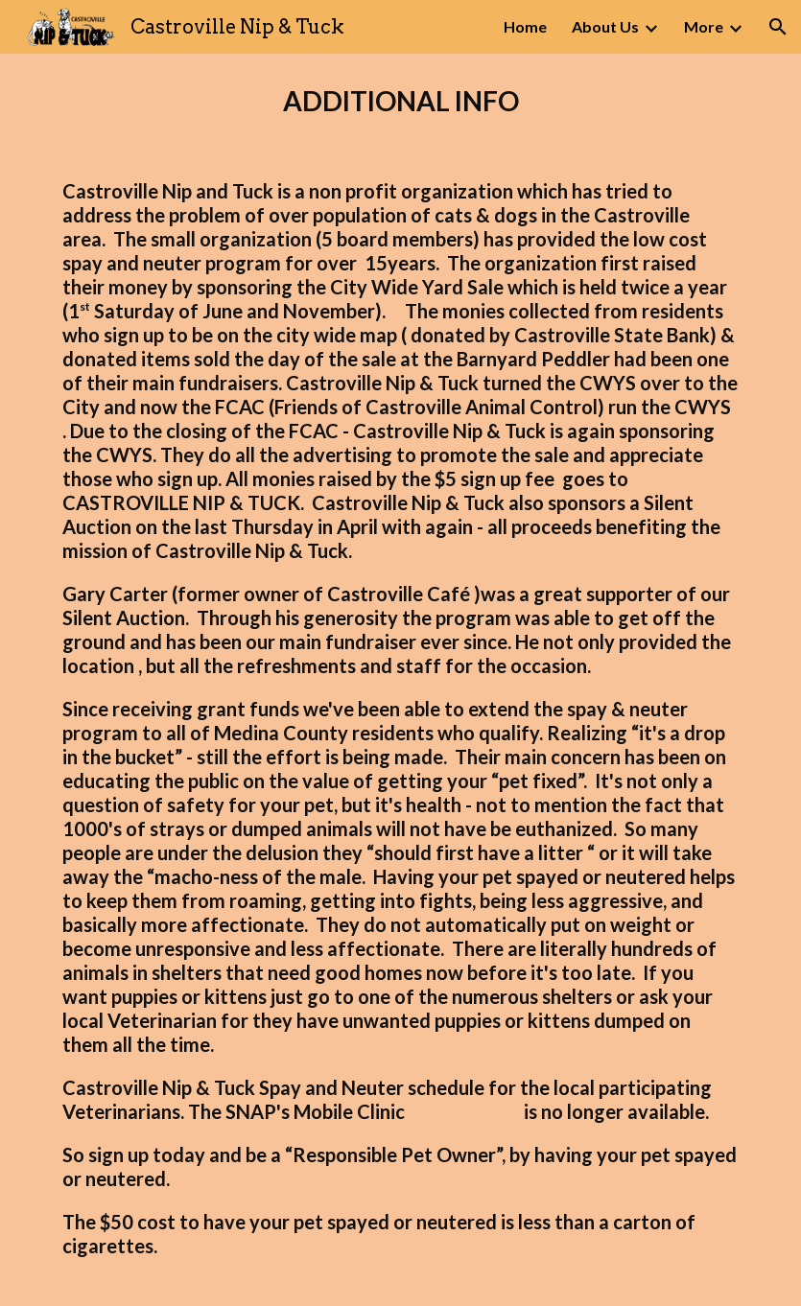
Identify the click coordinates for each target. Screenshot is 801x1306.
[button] (778, 27)
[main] (400, 101)
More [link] (703, 26)
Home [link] (525, 26)
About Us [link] (605, 26)
